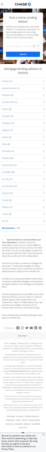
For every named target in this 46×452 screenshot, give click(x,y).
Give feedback (36, 424)
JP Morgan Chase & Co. (32, 416)
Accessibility (18, 424)
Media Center (10, 420)
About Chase (11, 416)
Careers (18, 420)
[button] (44, 435)
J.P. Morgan (19, 416)
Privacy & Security (34, 420)
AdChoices (27, 424)
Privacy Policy (7, 449)
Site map (24, 420)
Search (23, 54)
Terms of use (10, 424)
